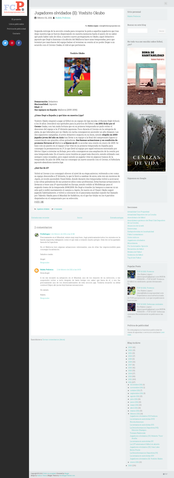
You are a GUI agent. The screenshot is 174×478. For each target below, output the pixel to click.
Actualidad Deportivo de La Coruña (141, 214)
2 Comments (58, 209)
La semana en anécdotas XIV (142, 456)
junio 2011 (134, 402)
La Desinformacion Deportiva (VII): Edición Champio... (144, 429)
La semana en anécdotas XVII (142, 419)
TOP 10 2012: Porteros (145, 288)
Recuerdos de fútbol (135, 249)
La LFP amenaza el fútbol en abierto (145, 444)
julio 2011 (134, 399)
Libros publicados (16, 24)
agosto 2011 (134, 396)
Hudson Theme (42, 475)
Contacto (16, 33)
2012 (130, 379)
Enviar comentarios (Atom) (53, 339)
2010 (130, 465)
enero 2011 (134, 462)
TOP (165, 474)
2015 (130, 370)
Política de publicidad (16, 29)
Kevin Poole (135, 450)
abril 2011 (134, 408)
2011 (129, 382)
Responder (44, 262)
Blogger (67, 473)
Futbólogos (45, 234)
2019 (130, 359)
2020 (130, 356)
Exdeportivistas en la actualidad (140, 231)
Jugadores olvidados (43, 209)
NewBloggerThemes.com (67, 475)
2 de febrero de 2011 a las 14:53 (69, 269)
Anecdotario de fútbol (136, 217)
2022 (130, 350)
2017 (130, 365)
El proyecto (16, 19)
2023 (130, 347)
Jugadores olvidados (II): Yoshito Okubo (69, 12)
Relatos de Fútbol (134, 252)
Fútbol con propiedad (49, 473)
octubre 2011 (135, 390)
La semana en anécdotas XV (141, 441)
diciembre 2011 (136, 384)
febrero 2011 (135, 413)
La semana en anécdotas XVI (142, 425)
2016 (130, 367)
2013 (130, 376)
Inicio (79, 217)
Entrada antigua (116, 217)
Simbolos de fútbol (135, 255)
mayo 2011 (134, 405)
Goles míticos (133, 237)
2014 (130, 373)
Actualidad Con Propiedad (138, 212)
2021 (130, 353)
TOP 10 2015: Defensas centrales (150, 304)
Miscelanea (132, 243)
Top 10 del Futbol (134, 258)
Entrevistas (132, 228)
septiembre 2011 (136, 393)
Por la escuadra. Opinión (137, 246)
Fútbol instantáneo (135, 234)
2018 (130, 362)
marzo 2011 (134, 411)
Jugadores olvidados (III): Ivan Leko (145, 447)
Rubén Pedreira (62, 17)
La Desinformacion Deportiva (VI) (144, 453)
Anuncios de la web (135, 226)
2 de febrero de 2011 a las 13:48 (63, 234)
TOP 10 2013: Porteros (145, 271)
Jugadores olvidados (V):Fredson (144, 416)
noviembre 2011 (136, 387)
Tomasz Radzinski (138, 433)
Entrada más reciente (40, 217)
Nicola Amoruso (137, 422)
